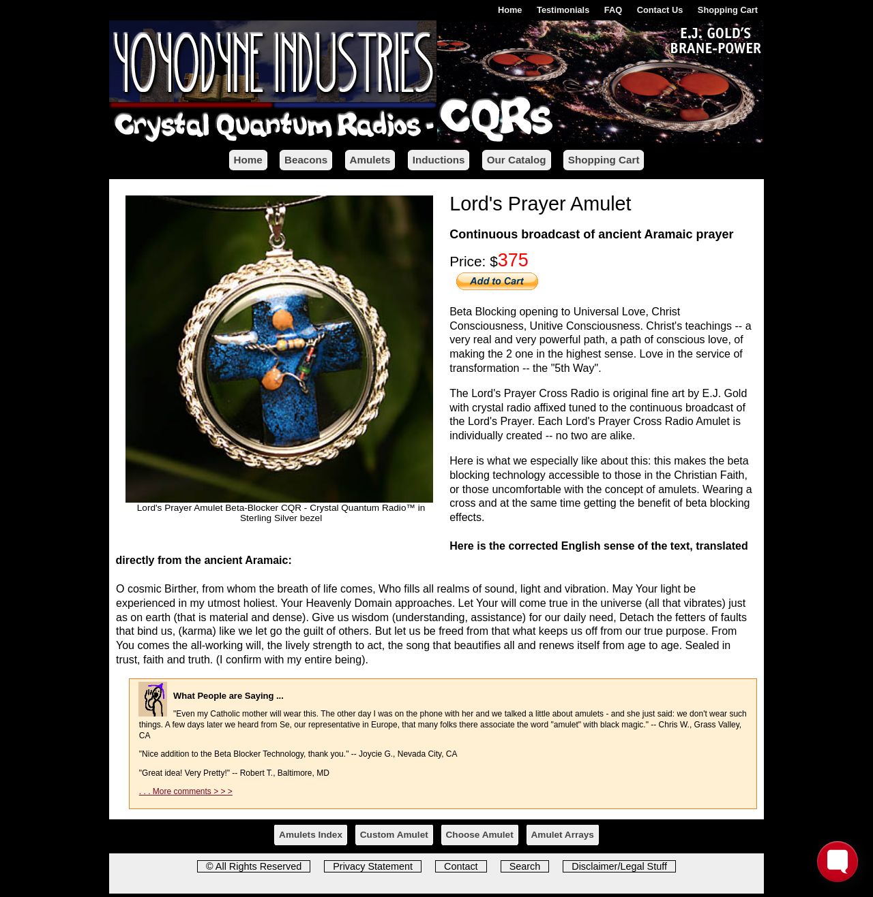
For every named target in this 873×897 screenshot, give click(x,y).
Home (510, 10)
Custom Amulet (394, 835)
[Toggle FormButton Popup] (837, 861)
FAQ (613, 10)
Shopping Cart (728, 10)
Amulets (370, 160)
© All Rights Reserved (253, 866)
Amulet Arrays (562, 835)
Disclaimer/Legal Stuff (619, 866)
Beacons (305, 160)
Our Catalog (516, 160)
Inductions (439, 160)
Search (525, 866)
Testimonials (563, 10)
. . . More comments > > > (186, 791)
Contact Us (660, 10)
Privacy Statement (373, 866)
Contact (461, 866)
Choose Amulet (480, 835)
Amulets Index (310, 835)
